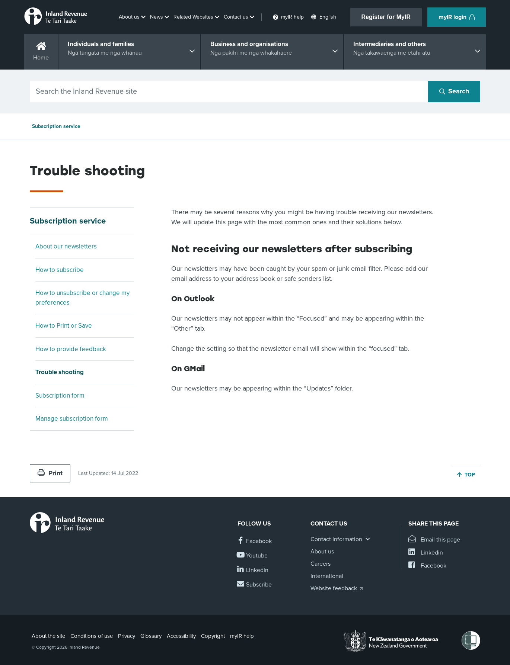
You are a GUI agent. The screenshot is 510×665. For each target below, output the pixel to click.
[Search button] (454, 91)
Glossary (151, 636)
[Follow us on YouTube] (253, 555)
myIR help (242, 636)
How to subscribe (59, 270)
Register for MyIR (386, 17)
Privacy (126, 636)
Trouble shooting (59, 372)
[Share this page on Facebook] (427, 566)
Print (50, 473)
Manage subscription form (71, 419)
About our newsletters (66, 246)
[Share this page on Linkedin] (425, 553)
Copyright (213, 636)
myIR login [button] (457, 17)
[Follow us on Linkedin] (253, 570)
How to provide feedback (70, 349)
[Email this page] (434, 539)
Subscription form (60, 395)
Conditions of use (91, 636)
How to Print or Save (63, 326)
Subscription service (56, 126)
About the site (48, 636)
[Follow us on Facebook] (255, 541)
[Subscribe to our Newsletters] (255, 584)
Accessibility (181, 636)
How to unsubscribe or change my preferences (82, 297)
